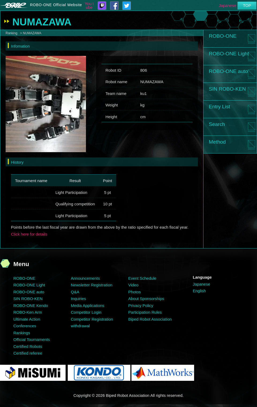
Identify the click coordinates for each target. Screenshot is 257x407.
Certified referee (27, 353)
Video (133, 285)
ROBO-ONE (222, 36)
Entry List (219, 106)
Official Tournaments (31, 339)
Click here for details (29, 234)
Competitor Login (86, 312)
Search (217, 124)
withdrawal (80, 326)
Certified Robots (27, 346)
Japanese (227, 5)
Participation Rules (145, 312)
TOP (247, 5)
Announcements (85, 278)
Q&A (75, 292)
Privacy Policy (140, 305)
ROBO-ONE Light (229, 53)
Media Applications (87, 305)
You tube (89, 5)
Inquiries (78, 298)
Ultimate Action (26, 319)
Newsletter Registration (91, 285)
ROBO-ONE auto (228, 71)
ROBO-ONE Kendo (30, 305)
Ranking (11, 33)
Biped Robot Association (150, 319)
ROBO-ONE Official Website (56, 5)
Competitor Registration (92, 319)
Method (217, 142)
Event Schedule (142, 278)
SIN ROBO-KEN (227, 89)
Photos (134, 292)
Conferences (24, 326)
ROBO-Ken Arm (27, 312)
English (199, 291)
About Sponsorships (146, 298)
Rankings (21, 333)
